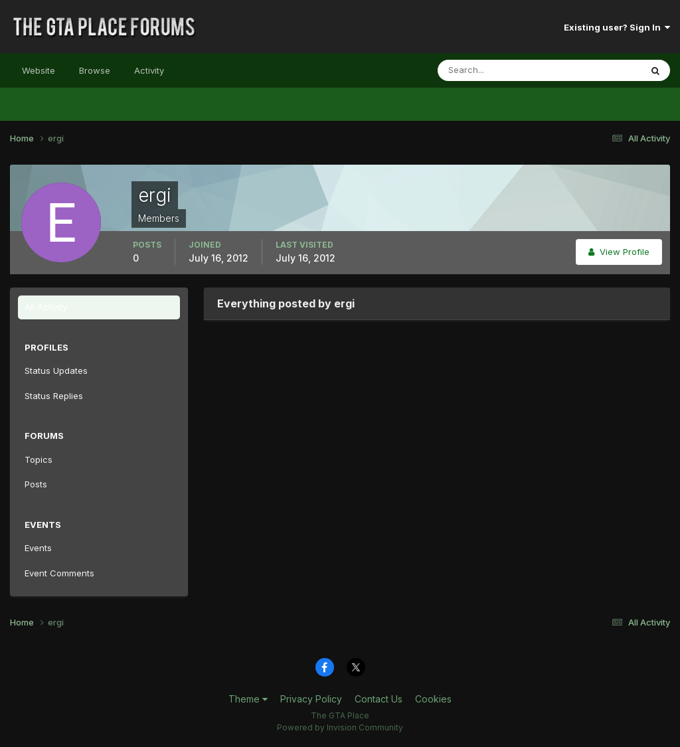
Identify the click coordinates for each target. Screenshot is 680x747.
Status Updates (56, 370)
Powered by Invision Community (340, 727)
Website (38, 70)
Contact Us (378, 699)
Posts (36, 484)
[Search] (496, 70)
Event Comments (59, 573)
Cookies (433, 699)
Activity (149, 70)
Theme (248, 699)
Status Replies (54, 395)
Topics (38, 459)
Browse (94, 70)
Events (38, 547)
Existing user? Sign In (617, 27)
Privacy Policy (311, 699)
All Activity (46, 306)
